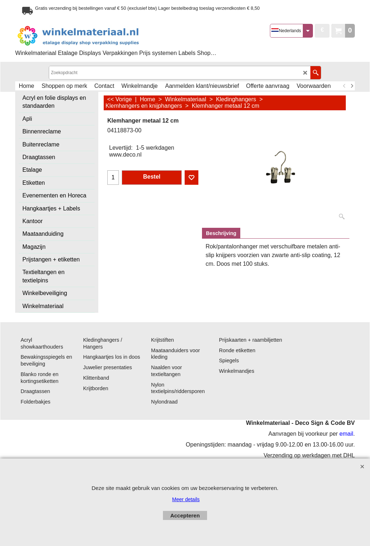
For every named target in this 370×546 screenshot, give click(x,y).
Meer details (185, 499)
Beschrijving (221, 233)
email (346, 434)
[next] (351, 86)
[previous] (344, 86)
